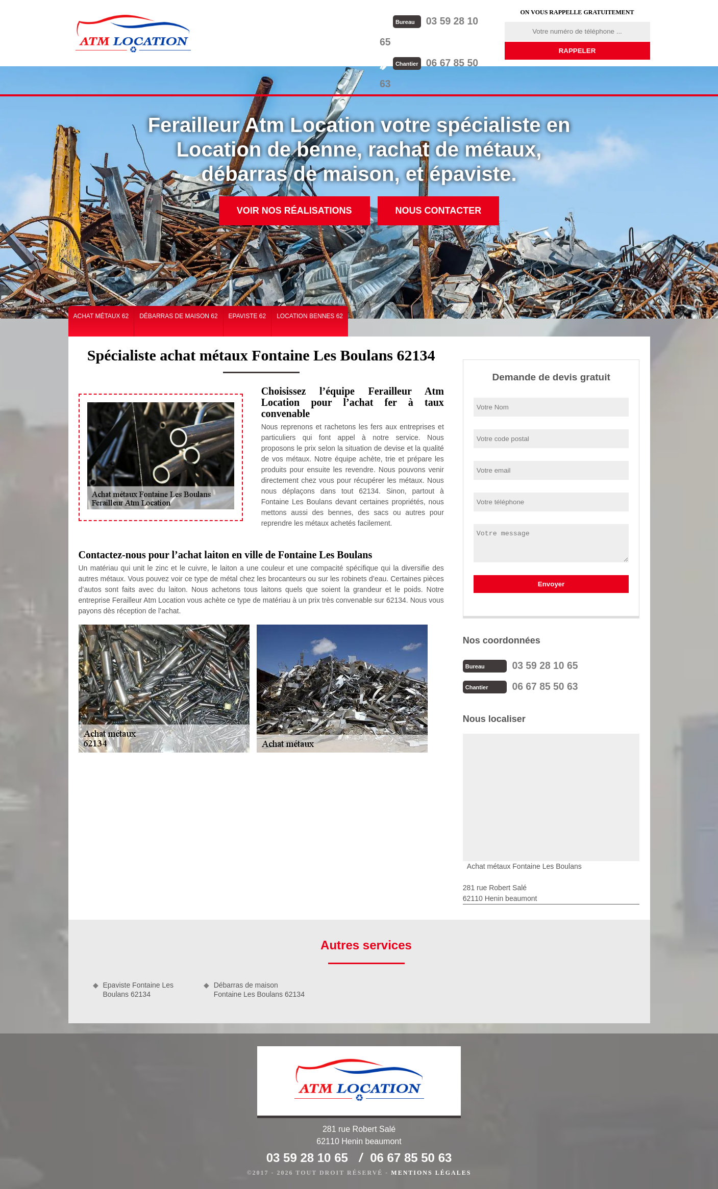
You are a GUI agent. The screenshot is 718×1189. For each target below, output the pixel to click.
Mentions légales (431, 1171)
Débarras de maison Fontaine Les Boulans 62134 (259, 988)
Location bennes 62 (310, 316)
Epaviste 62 (247, 316)
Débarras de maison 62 (178, 316)
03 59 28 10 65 (442, 20)
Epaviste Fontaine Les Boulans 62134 (138, 988)
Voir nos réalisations (294, 210)
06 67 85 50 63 (442, 41)
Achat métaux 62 (101, 316)
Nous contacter (438, 210)
